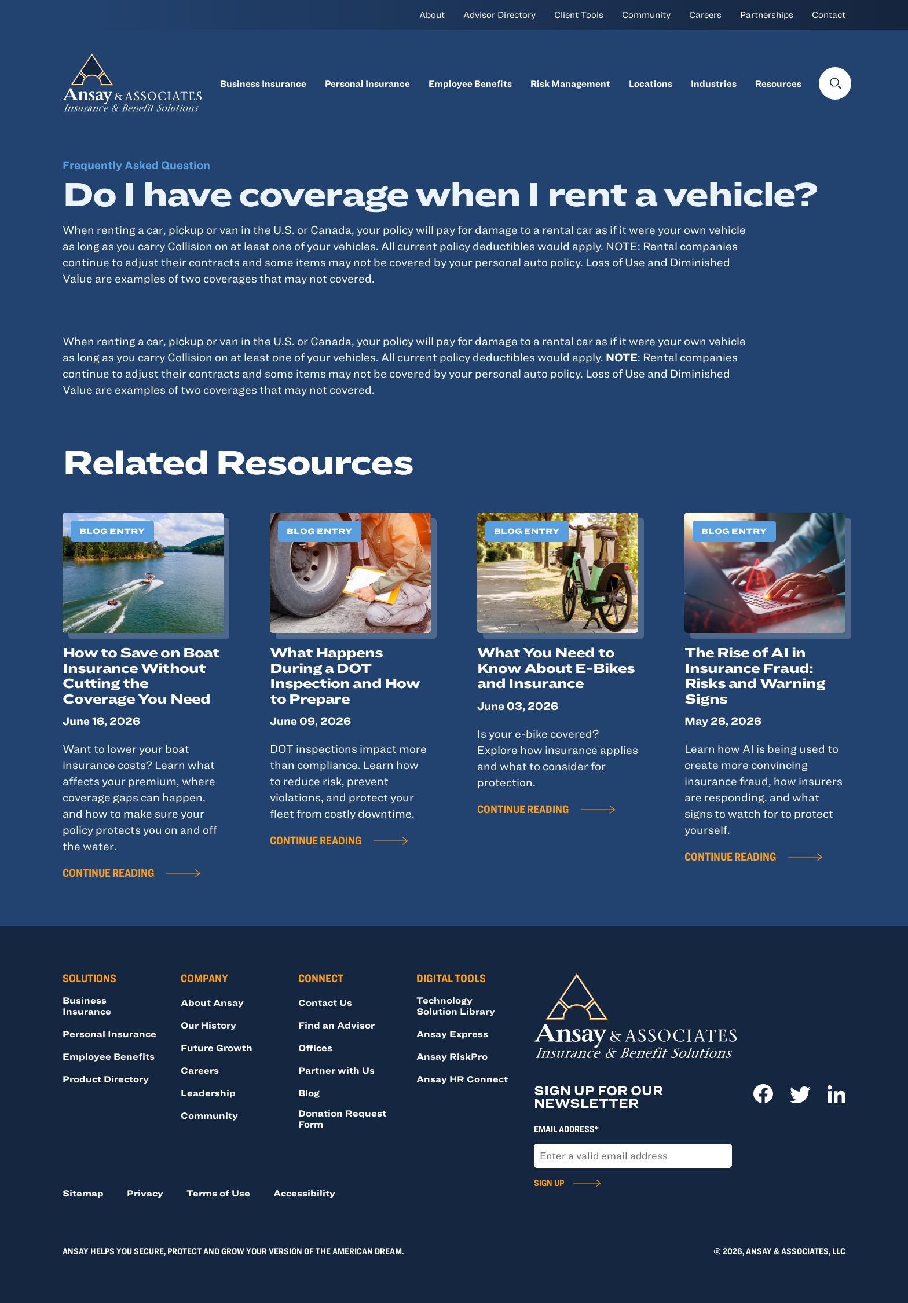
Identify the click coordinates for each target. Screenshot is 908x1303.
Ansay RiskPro (452, 1056)
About (432, 14)
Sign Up (549, 1182)
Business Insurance (263, 83)
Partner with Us (336, 1070)
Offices (315, 1047)
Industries (714, 83)
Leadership (208, 1093)
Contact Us (325, 1002)
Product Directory (106, 1079)
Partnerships (766, 14)
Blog (309, 1093)
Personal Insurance (367, 83)
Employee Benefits (470, 83)
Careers (705, 14)
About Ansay (212, 1002)
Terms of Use (218, 1193)
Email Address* (566, 1128)
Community (646, 14)
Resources (778, 83)
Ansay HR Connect (462, 1079)
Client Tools (578, 14)
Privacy (145, 1193)
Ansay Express (452, 1034)
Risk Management (570, 83)
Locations (650, 83)
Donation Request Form (342, 1118)
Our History (208, 1025)
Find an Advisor (336, 1025)
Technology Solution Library (455, 1005)
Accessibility (304, 1193)
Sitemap (83, 1193)
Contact (828, 14)
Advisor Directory (499, 14)
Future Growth (216, 1047)
